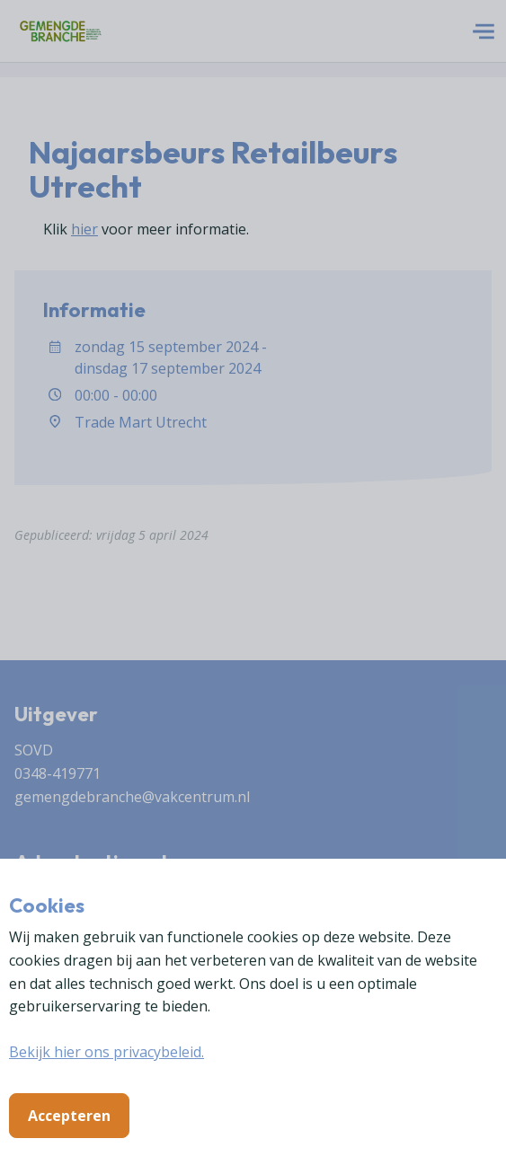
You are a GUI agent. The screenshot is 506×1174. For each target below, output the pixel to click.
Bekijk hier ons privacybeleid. (106, 1052)
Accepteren (69, 1115)
